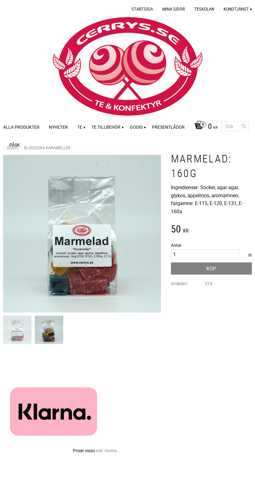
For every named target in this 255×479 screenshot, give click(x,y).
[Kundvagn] (204, 127)
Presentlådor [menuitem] (168, 127)
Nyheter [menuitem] (58, 127)
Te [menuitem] (79, 127)
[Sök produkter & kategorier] (235, 126)
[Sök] (244, 126)
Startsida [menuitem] (142, 9)
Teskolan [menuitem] (204, 9)
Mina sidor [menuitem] (173, 9)
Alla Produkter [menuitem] (21, 127)
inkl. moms (106, 450)
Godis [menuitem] (136, 127)
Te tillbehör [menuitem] (106, 127)
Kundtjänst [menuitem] (236, 9)
